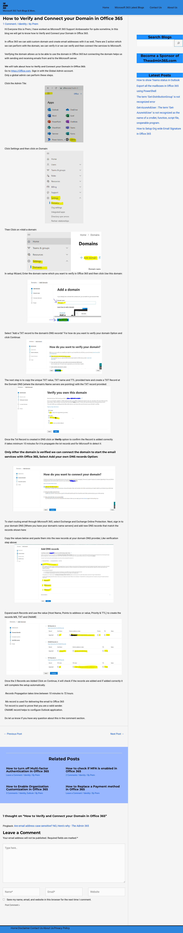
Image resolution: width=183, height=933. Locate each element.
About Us (173, 7)
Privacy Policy (66, 925)
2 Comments (71, 775)
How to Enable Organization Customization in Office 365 (27, 787)
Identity (22, 23)
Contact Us (157, 7)
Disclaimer (25, 925)
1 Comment (9, 23)
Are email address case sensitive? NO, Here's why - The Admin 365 (49, 825)
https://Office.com (21, 70)
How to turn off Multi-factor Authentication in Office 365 (27, 769)
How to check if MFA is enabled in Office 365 (91, 769)
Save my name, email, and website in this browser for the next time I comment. (49, 896)
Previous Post (13, 733)
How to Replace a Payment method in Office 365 (93, 787)
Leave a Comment (14, 775)
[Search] (178, 43)
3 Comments (12, 793)
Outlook (30, 793)
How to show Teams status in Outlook (157, 80)
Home (109, 7)
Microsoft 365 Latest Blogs (131, 7)
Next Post (117, 733)
